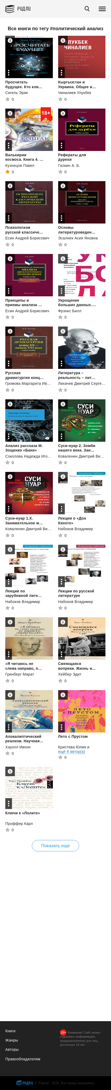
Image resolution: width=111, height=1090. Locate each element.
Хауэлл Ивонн (18, 747)
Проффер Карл (19, 823)
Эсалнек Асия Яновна (78, 238)
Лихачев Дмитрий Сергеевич (84, 383)
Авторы (12, 1049)
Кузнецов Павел (20, 165)
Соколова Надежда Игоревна (31, 456)
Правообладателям (22, 1059)
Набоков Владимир (75, 529)
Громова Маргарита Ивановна (32, 383)
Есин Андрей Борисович (27, 238)
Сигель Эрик (16, 93)
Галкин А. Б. (69, 165)
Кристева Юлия (72, 747)
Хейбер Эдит (70, 674)
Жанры (11, 1040)
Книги (10, 1031)
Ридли (24, 8)
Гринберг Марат (19, 674)
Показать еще (55, 845)
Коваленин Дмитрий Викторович (34, 529)
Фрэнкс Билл (70, 311)
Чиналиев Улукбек (74, 93)
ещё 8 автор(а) (71, 751)
